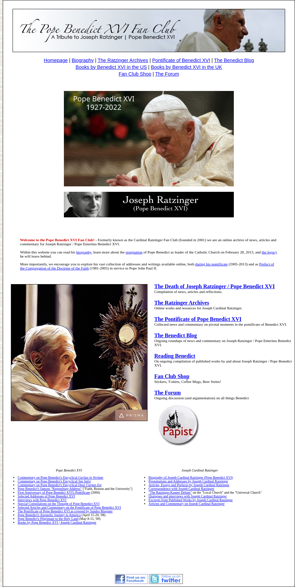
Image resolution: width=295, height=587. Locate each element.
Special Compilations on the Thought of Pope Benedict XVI (59, 504)
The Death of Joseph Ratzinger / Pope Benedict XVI (214, 286)
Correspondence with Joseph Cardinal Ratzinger (181, 489)
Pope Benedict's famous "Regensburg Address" (50, 489)
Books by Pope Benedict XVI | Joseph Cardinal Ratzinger (57, 522)
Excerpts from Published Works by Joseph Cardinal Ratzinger (191, 500)
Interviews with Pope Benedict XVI (42, 500)
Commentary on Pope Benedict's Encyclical (60, 477)
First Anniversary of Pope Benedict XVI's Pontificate (54, 492)
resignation (133, 252)
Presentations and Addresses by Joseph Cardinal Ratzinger (188, 481)
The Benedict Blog (234, 60)
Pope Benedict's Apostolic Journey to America (49, 515)
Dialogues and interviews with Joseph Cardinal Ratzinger (188, 496)
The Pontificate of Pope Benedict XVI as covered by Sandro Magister (65, 511)
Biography (83, 60)
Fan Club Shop (135, 74)
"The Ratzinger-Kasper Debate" (170, 492)
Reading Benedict (174, 356)
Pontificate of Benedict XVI (181, 60)
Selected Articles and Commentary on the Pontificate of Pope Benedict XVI (69, 507)
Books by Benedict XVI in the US (111, 67)
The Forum (167, 74)
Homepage (56, 60)
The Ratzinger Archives (123, 60)
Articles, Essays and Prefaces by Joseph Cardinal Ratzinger (189, 485)
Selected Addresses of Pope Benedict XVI (46, 496)
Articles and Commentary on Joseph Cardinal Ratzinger (187, 504)
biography (83, 252)
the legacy (269, 252)
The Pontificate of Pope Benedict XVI (197, 319)
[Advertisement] (148, 557)
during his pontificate (211, 264)
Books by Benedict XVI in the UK (186, 67)
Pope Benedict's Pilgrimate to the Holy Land (48, 519)
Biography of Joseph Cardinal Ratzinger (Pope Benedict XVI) (191, 477)
